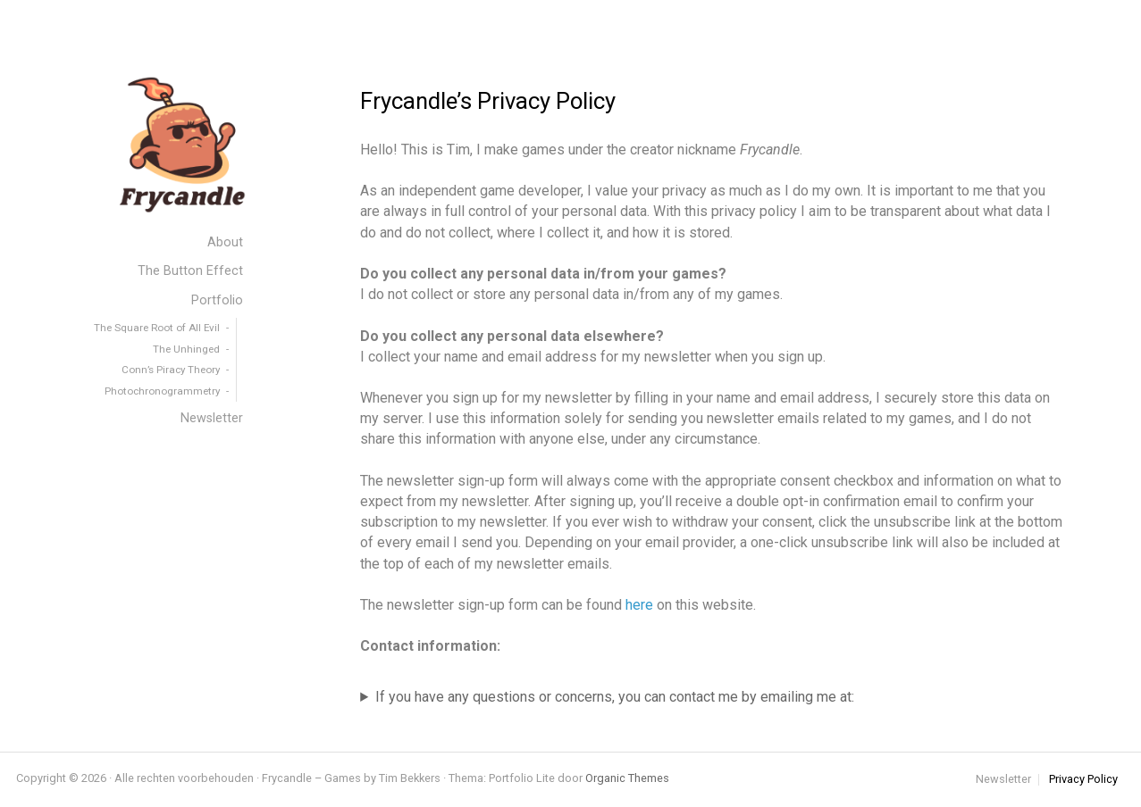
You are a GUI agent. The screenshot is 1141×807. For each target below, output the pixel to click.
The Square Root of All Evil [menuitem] (157, 327)
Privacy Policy (1083, 780)
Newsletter (1003, 780)
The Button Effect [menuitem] (190, 271)
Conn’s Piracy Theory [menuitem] (171, 369)
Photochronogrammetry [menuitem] (162, 391)
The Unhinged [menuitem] (186, 349)
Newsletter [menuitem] (211, 418)
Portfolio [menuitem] (217, 300)
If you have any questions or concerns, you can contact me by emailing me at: (614, 696)
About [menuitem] (225, 242)
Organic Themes (627, 778)
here (639, 604)
